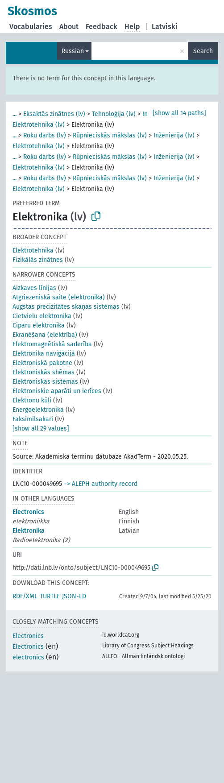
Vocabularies (30, 26)
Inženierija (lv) (174, 135)
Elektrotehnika (33, 250)
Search (203, 51)
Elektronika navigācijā (43, 353)
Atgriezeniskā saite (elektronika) (58, 297)
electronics (28, 657)
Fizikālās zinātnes (37, 260)
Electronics (28, 512)
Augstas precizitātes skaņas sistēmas (66, 307)
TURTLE (50, 596)
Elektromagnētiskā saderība (52, 344)
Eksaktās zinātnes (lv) (54, 114)
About (69, 26)
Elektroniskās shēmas (43, 372)
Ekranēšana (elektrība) (44, 335)
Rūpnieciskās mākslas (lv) (110, 135)
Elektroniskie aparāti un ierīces (56, 391)
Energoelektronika (38, 410)
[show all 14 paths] (179, 113)
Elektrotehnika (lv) (38, 124)
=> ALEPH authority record (100, 484)
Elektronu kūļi (31, 400)
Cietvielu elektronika (41, 316)
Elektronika (28, 530)
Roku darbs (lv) (44, 135)
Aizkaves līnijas (34, 288)
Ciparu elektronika (38, 325)
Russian (73, 51)
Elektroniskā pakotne (42, 363)
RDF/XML (24, 596)
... (14, 114)
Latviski (165, 26)
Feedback (101, 26)
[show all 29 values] (40, 428)
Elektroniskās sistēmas (45, 381)
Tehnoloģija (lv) (114, 114)
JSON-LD (74, 596)
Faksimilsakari (32, 419)
